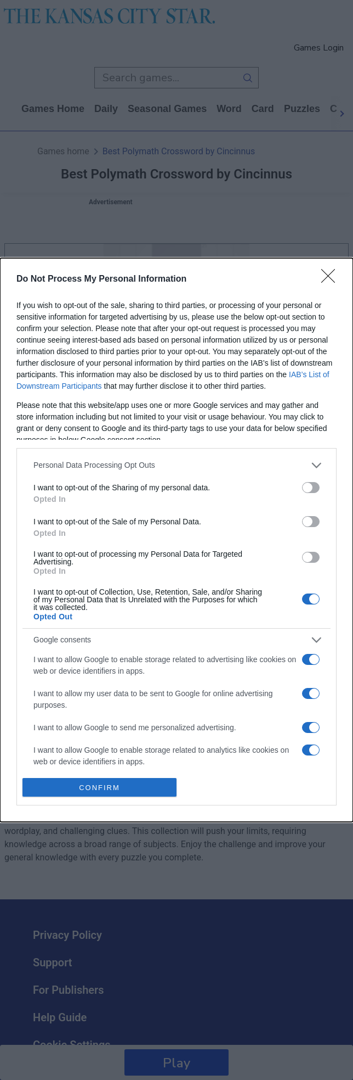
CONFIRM (99, 788)
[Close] (331, 279)
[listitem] (176, 465)
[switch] (311, 487)
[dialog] (176, 540)
